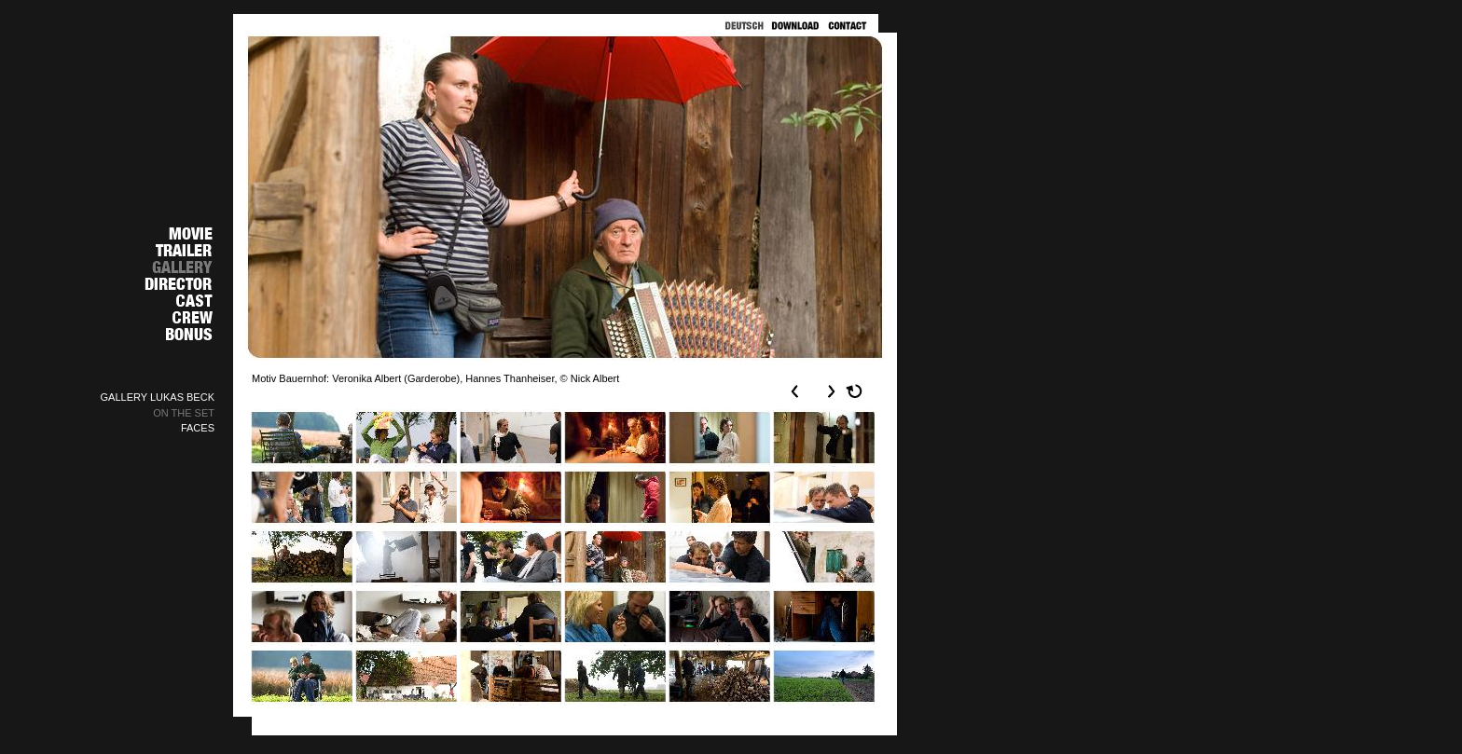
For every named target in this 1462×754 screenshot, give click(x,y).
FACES (197, 427)
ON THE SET (183, 412)
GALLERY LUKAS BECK (158, 397)
